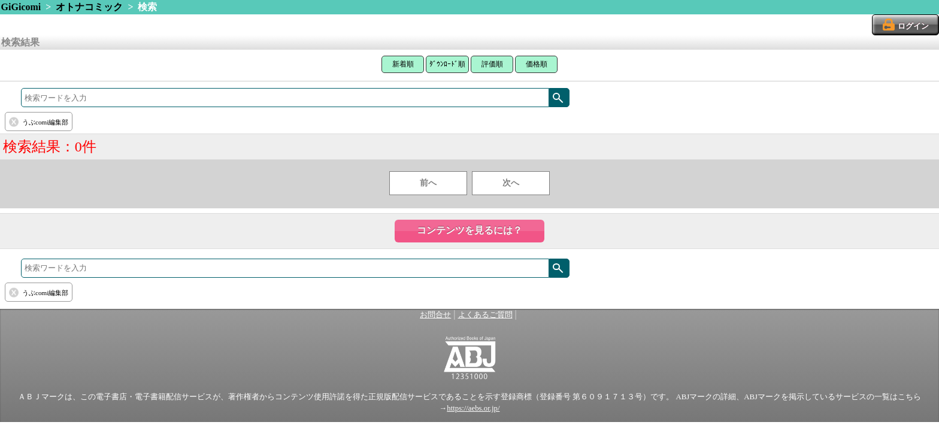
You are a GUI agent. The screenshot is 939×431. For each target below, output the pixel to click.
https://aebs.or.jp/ (473, 408)
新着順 (403, 64)
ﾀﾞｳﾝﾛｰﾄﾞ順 (447, 64)
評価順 (492, 64)
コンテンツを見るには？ (469, 230)
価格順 (536, 64)
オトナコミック (89, 7)
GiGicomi (21, 7)
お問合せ (435, 315)
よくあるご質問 (485, 315)
